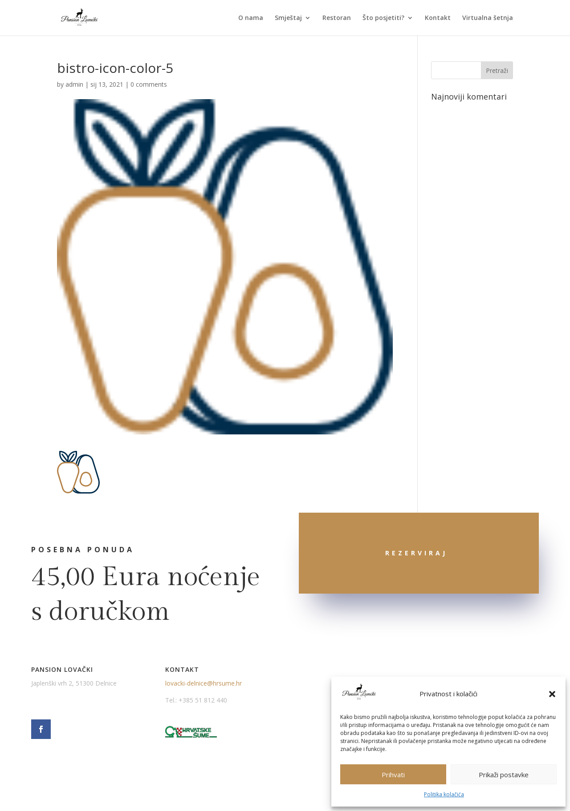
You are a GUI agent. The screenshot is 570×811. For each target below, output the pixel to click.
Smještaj (288, 18)
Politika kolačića (444, 794)
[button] (552, 694)
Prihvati (393, 774)
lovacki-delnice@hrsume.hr (203, 683)
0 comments (148, 84)
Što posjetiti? (383, 18)
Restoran (336, 18)
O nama (250, 18)
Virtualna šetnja (487, 18)
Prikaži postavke (504, 774)
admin (74, 84)
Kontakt (438, 18)
